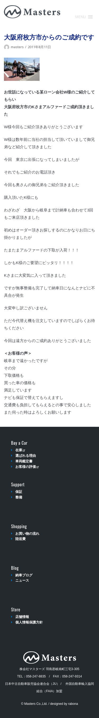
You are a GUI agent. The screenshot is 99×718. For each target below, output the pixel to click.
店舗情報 (22, 617)
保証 (18, 492)
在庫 (20, 450)
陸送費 (20, 539)
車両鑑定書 (23, 461)
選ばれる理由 (25, 456)
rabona (73, 704)
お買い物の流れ (27, 534)
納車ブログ (23, 575)
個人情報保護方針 (29, 622)
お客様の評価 (27, 467)
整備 (18, 497)
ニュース (22, 580)
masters (17, 46)
